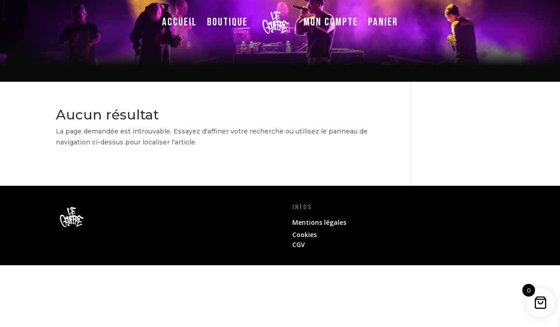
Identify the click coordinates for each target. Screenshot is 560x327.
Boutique (227, 22)
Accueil (179, 22)
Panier (383, 22)
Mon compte (331, 22)
